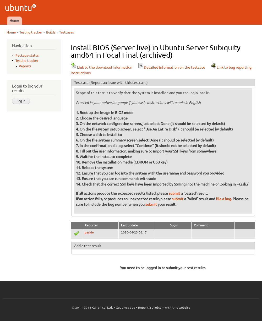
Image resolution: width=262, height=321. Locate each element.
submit (174, 193)
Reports (25, 66)
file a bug (223, 199)
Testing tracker (30, 32)
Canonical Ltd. (102, 307)
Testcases (66, 32)
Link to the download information (101, 67)
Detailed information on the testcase (171, 67)
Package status (27, 55)
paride (89, 232)
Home (14, 20)
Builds (51, 32)
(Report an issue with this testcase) (118, 82)
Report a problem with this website (164, 307)
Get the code (125, 307)
